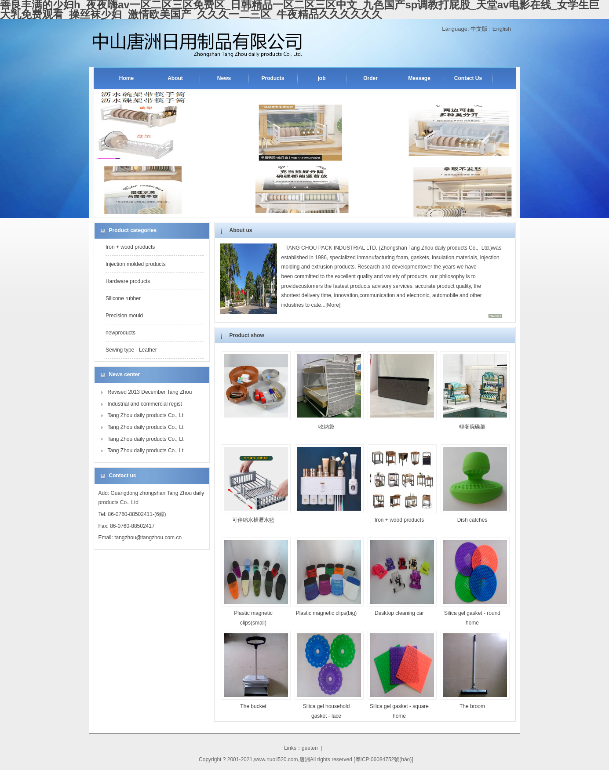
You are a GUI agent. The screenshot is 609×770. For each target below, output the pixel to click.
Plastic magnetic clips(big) (326, 613)
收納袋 (326, 427)
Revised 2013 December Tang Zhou (150, 392)
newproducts (120, 333)
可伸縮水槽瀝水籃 (253, 520)
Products (272, 78)
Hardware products (128, 281)
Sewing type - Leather (131, 350)
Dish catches (472, 520)
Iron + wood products (130, 247)
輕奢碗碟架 (472, 427)
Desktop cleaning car (399, 613)
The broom (472, 706)
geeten (310, 748)
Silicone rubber (123, 298)
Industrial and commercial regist (145, 404)
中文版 (479, 28)
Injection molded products (136, 264)
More (333, 305)
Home (126, 78)
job (322, 78)
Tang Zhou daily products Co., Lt (146, 415)
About (175, 78)
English (501, 28)
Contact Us (468, 78)
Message (419, 78)
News (224, 78)
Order (370, 78)
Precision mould (124, 315)
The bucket (253, 706)
